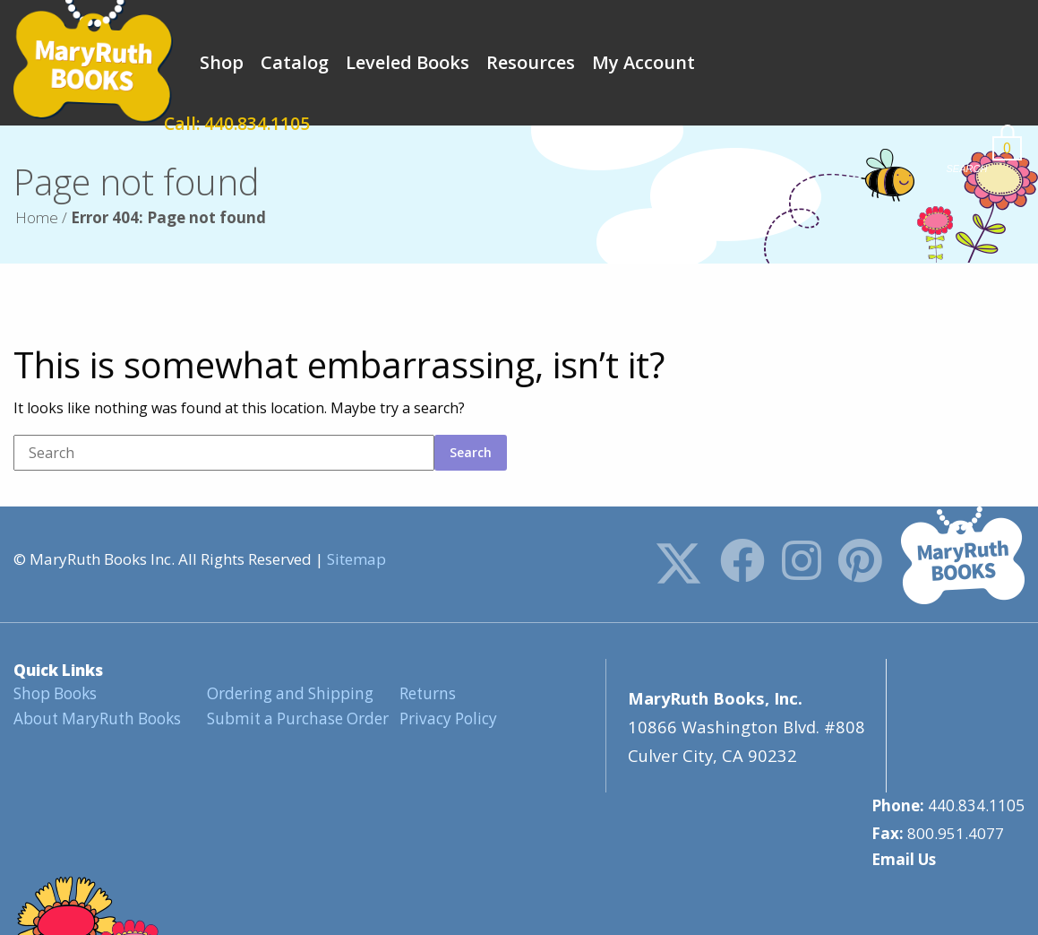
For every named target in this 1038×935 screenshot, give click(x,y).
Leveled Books (407, 62)
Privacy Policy (447, 717)
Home (36, 217)
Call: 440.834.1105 (830, 62)
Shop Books (54, 693)
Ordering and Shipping (288, 693)
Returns (426, 693)
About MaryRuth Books (95, 717)
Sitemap (356, 559)
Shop (222, 62)
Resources (530, 62)
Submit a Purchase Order (296, 717)
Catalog (295, 62)
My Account (643, 62)
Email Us (903, 724)
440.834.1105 (976, 672)
